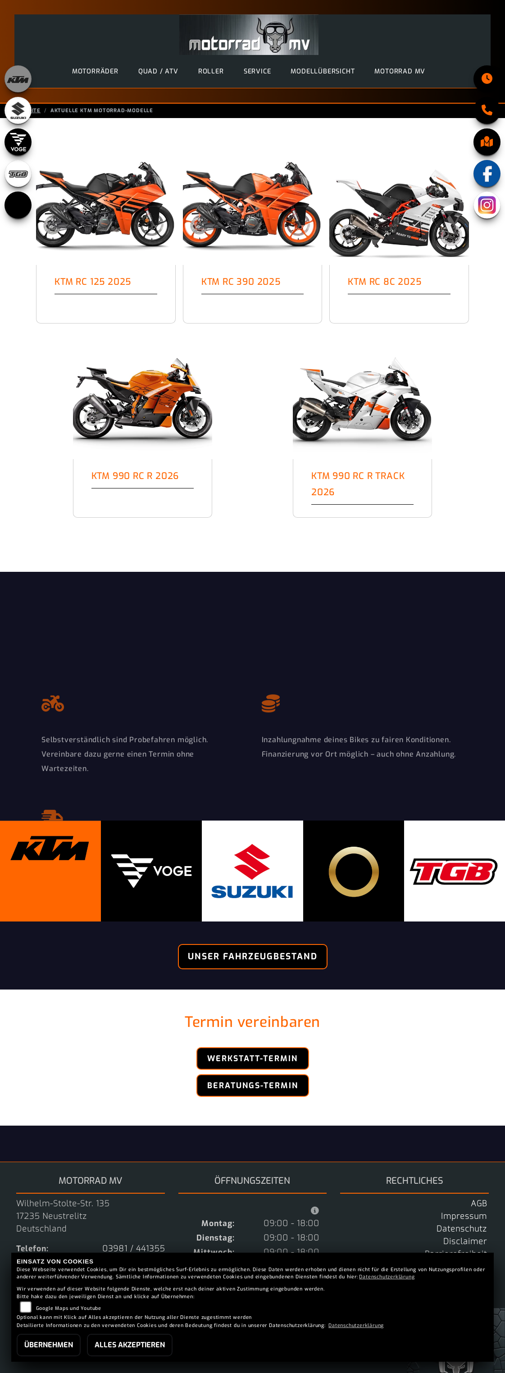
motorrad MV (399, 71)
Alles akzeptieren (130, 1345)
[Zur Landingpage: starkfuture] (18, 205)
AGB (479, 1203)
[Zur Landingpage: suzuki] (18, 110)
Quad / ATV (158, 71)
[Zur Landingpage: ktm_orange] (18, 78)
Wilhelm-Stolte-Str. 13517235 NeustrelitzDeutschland (62, 1216)
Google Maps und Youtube (68, 1308)
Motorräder (95, 71)
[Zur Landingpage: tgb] (18, 173)
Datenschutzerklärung (386, 1276)
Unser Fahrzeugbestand (253, 956)
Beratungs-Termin (252, 1085)
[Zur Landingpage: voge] (18, 141)
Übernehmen (48, 1345)
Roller (211, 71)
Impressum (464, 1216)
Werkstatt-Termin (252, 1058)
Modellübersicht (323, 71)
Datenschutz (462, 1228)
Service (257, 71)
